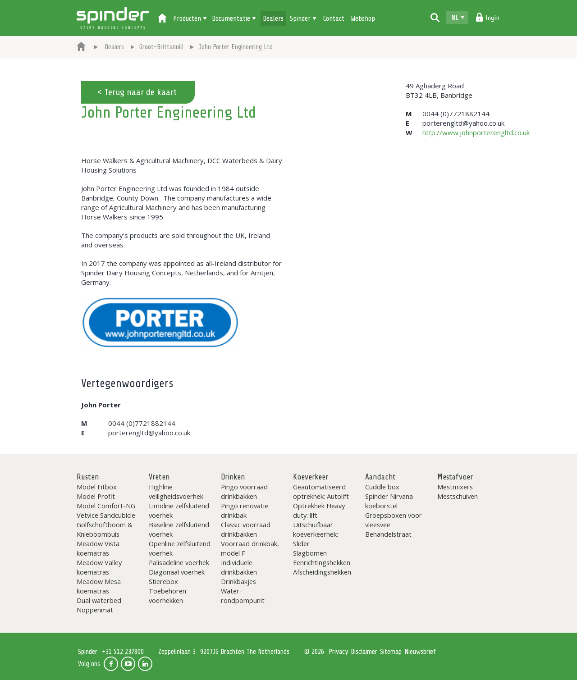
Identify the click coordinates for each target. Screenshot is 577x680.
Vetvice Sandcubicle (106, 515)
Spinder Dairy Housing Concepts (113, 18)
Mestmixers (455, 486)
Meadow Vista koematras (98, 548)
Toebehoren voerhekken (167, 595)
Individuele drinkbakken (239, 567)
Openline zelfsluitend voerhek (180, 548)
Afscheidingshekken (322, 571)
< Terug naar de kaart (137, 92)
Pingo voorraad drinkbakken (244, 491)
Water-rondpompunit (243, 595)
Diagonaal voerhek (177, 571)
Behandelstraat (388, 534)
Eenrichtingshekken (321, 562)
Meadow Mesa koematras (99, 586)
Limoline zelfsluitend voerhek (179, 510)
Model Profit (96, 496)
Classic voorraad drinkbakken (245, 529)
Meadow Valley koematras (99, 567)
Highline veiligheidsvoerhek (176, 491)
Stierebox (163, 581)
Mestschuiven (457, 496)
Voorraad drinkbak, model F (250, 548)
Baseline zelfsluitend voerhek (179, 529)
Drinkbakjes (238, 581)
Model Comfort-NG (106, 505)
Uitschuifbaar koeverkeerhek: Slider (315, 534)
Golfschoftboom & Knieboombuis (105, 529)
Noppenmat (95, 609)
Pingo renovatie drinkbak (244, 510)
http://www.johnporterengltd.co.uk (476, 132)
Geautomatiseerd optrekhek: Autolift (321, 491)
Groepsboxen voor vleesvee (393, 520)
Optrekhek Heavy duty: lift (319, 510)
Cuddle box (382, 486)
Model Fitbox (97, 486)
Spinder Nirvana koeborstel (389, 501)
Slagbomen (310, 552)
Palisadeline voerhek (179, 562)
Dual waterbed (99, 600)
